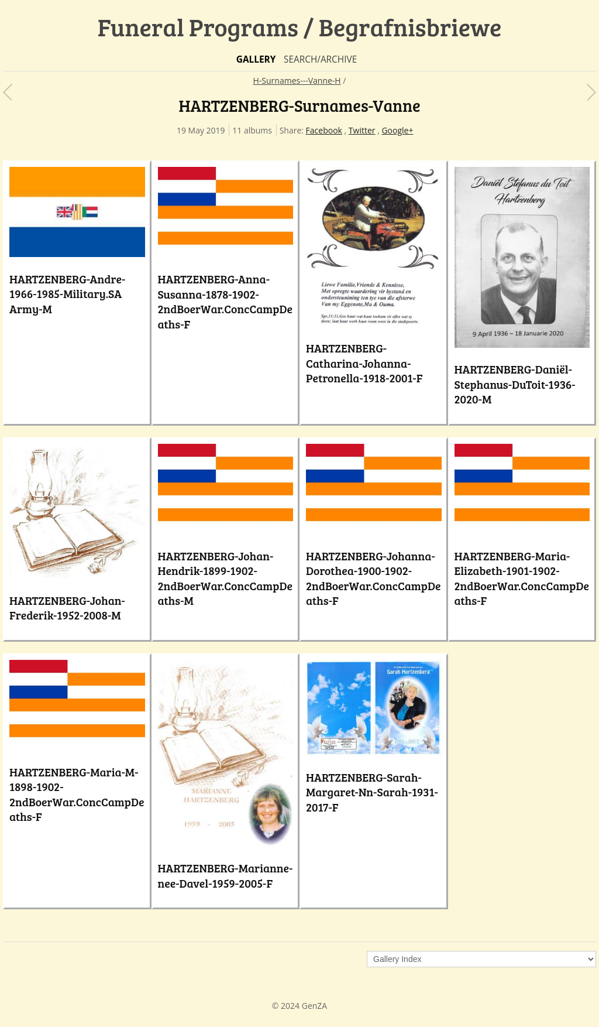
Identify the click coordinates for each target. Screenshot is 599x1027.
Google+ (397, 130)
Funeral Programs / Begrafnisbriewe (300, 26)
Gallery (256, 59)
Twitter (362, 130)
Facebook (324, 130)
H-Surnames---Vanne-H (297, 80)
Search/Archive (320, 59)
